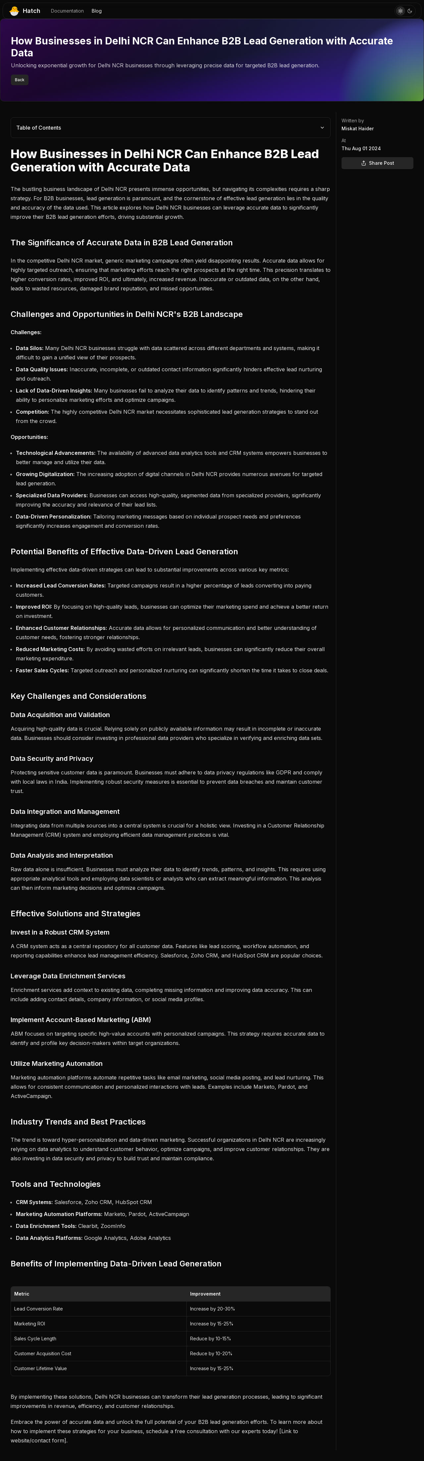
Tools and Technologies (56, 1184)
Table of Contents (170, 127)
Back (20, 79)
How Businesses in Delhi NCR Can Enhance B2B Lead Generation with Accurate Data (165, 160)
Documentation (67, 11)
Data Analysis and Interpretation (62, 855)
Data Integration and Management (65, 812)
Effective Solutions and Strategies (75, 913)
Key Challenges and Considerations (78, 696)
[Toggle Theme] (405, 11)
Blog (97, 11)
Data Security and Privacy (52, 758)
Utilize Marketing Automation (57, 1063)
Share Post (377, 163)
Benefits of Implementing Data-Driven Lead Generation (116, 1263)
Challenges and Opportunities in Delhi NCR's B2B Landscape (127, 314)
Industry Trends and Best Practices (78, 1121)
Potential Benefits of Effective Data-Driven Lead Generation (124, 551)
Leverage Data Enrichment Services (68, 976)
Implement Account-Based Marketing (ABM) (81, 1020)
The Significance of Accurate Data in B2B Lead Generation (122, 242)
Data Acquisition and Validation (60, 715)
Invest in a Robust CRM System (60, 932)
